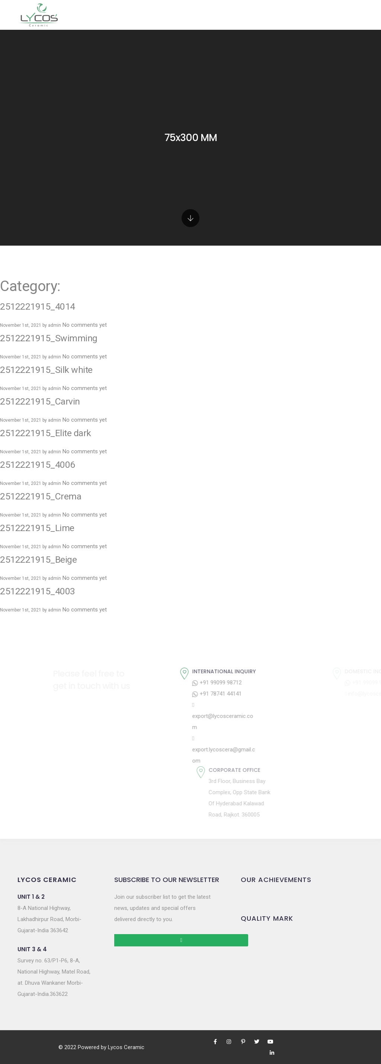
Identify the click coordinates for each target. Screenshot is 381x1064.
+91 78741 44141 (280, 664)
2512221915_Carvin (43, 371)
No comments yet (85, 295)
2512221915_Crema (43, 466)
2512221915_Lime (39, 498)
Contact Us (333, 15)
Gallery (171, 15)
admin (54, 295)
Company (209, 15)
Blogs (294, 15)
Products (128, 15)
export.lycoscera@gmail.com (286, 720)
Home (91, 15)
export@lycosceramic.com (285, 686)
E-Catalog (257, 15)
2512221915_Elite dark (48, 403)
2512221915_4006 (40, 434)
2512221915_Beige (40, 529)
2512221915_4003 (40, 561)
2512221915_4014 (40, 276)
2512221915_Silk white (49, 339)
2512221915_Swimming (51, 308)
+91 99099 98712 (280, 652)
